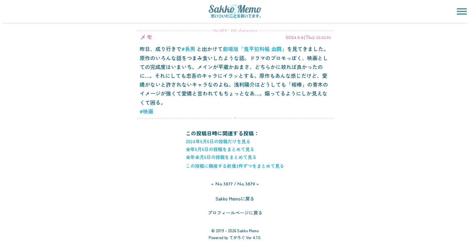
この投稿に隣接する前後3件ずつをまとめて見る (235, 166)
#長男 (188, 49)
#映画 (146, 111)
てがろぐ (237, 237)
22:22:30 (323, 38)
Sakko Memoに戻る (235, 198)
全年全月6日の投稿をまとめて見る (221, 157)
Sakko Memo (248, 230)
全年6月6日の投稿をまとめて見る (220, 149)
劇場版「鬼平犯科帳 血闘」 (255, 49)
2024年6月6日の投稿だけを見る (218, 141)
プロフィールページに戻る (235, 212)
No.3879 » (248, 184)
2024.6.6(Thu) (300, 37)
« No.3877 (222, 184)
